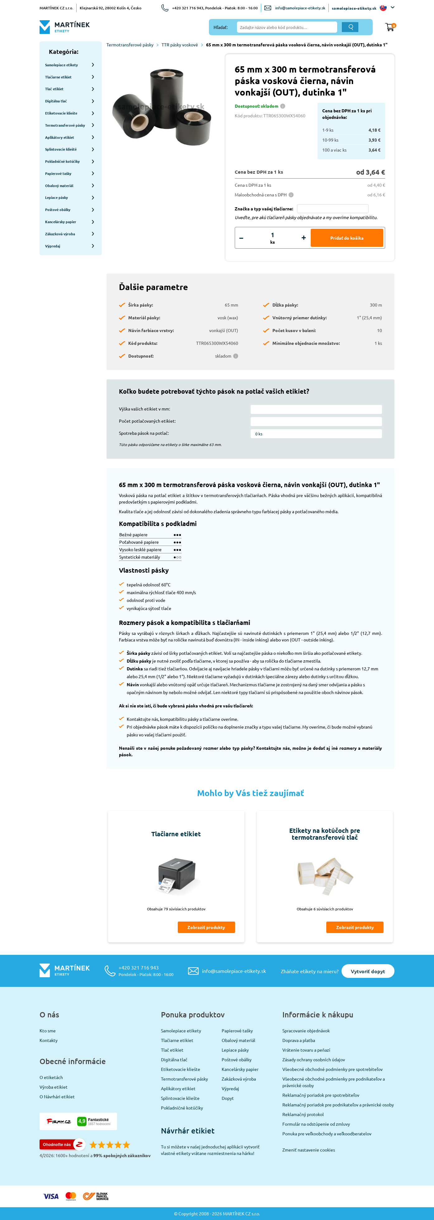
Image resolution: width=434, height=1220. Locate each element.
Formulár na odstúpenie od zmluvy (316, 1124)
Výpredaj (230, 1088)
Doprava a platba (298, 1040)
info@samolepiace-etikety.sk (300, 8)
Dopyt (228, 1098)
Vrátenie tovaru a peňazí (306, 1050)
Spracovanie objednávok (306, 1030)
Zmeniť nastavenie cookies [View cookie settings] (308, 1149)
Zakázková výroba (239, 1079)
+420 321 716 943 (146, 970)
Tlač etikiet (172, 1050)
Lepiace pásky (235, 1050)
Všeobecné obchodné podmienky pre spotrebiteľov (332, 1069)
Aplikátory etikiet (178, 1088)
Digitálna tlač (174, 1059)
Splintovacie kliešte (180, 1098)
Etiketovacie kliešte (180, 1069)
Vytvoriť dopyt (368, 971)
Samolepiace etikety (181, 1030)
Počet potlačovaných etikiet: (147, 421)
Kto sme (48, 1030)
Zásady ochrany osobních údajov (313, 1059)
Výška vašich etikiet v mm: (144, 408)
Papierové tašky (237, 1030)
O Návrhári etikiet (57, 1096)
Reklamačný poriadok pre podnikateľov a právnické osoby (338, 1104)
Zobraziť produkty (206, 927)
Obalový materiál (238, 1040)
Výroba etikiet (54, 1087)
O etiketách (51, 1077)
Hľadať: (221, 27)
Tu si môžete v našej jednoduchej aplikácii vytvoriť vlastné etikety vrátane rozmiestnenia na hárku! (210, 1150)
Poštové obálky (237, 1059)
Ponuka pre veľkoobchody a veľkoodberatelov (326, 1133)
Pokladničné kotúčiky (182, 1107)
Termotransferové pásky (132, 44)
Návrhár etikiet (188, 1130)
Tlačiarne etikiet (177, 1040)
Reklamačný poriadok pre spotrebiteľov (320, 1095)
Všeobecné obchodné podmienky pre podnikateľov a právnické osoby (333, 1082)
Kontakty (49, 1040)
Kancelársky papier (240, 1069)
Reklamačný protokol (303, 1114)
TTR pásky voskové (182, 44)
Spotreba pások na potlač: (144, 433)
